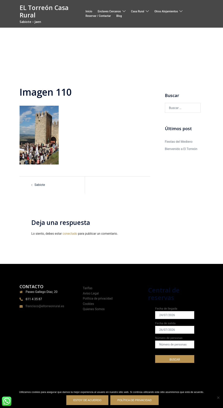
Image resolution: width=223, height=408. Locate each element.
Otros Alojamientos (166, 11)
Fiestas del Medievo (179, 142)
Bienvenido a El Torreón (181, 149)
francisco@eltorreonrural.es (45, 306)
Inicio (88, 11)
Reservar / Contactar (98, 15)
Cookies (88, 304)
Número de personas (174, 342)
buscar (175, 359)
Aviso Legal (91, 293)
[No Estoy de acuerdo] (218, 398)
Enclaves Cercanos (109, 11)
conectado (70, 233)
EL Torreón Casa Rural (44, 11)
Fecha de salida (174, 328)
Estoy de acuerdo (87, 400)
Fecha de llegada (174, 313)
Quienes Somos (94, 309)
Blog (119, 15)
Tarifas (87, 288)
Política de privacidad (97, 298)
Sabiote (39, 185)
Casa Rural (137, 11)
